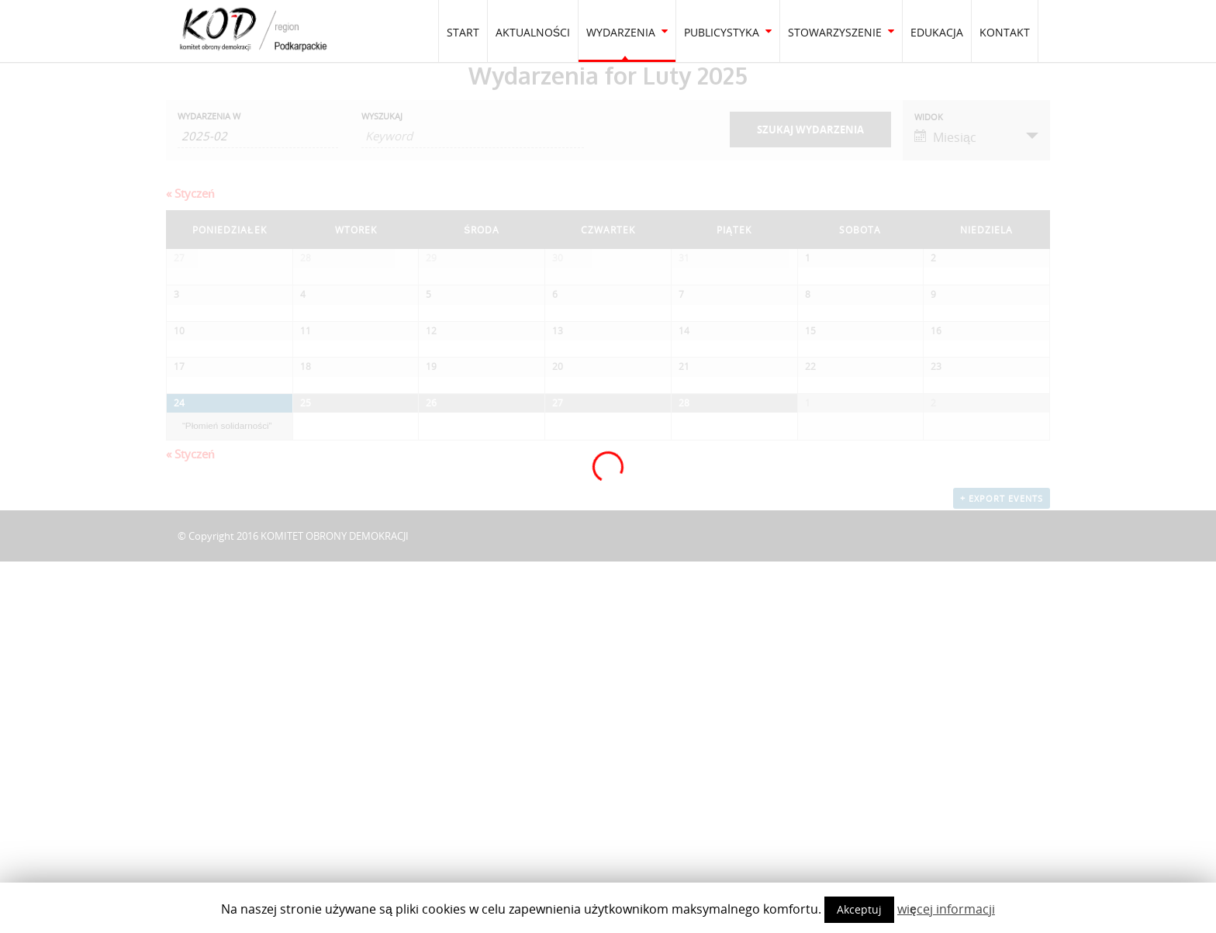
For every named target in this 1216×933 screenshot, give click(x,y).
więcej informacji (946, 908)
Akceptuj (859, 909)
